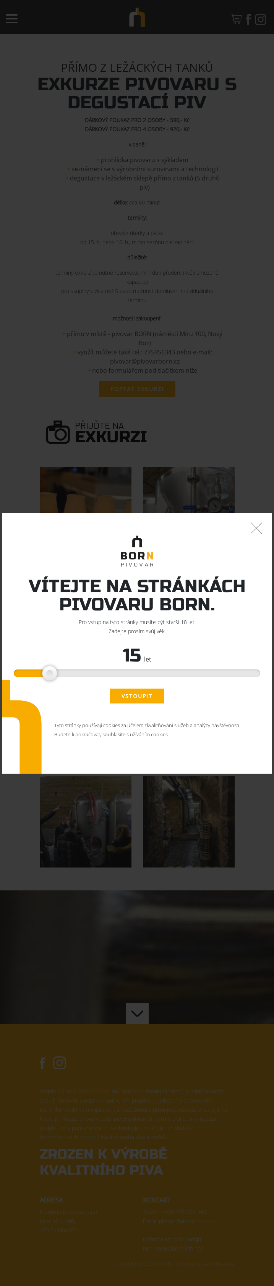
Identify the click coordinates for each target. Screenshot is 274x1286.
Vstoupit (137, 696)
